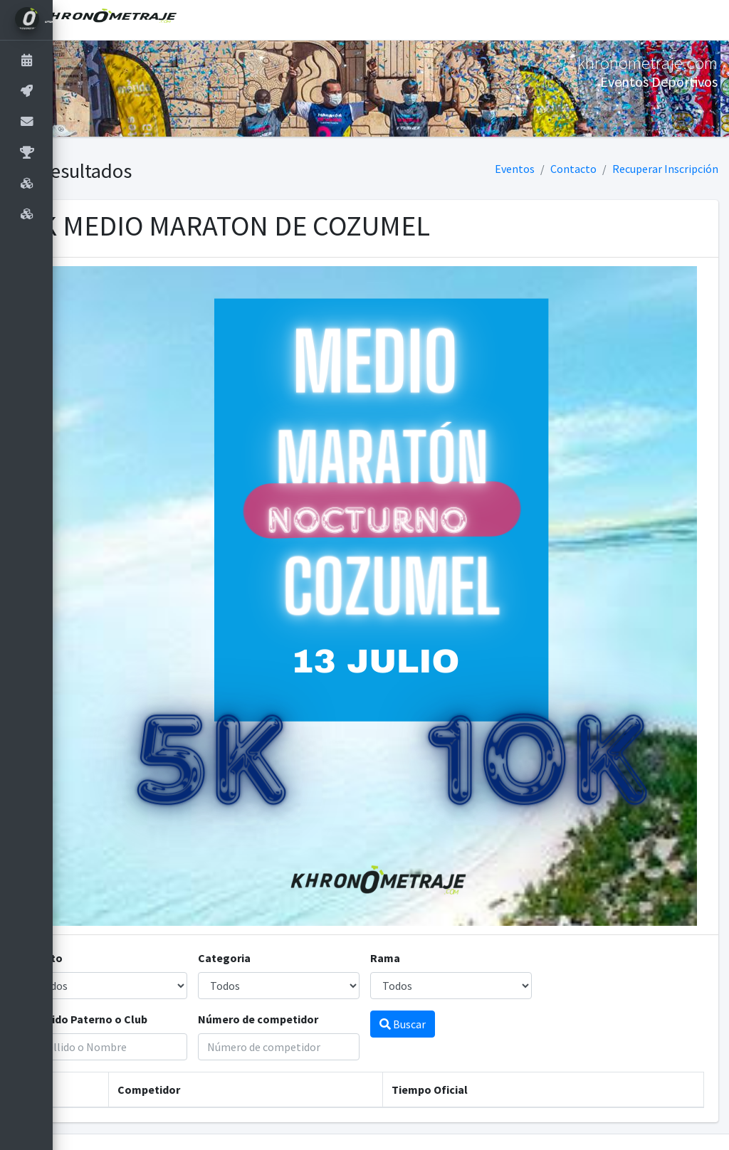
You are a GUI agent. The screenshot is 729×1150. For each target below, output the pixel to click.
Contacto (573, 169)
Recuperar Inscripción (665, 169)
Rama (411, 913)
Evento (96, 913)
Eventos (515, 169)
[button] (74, 20)
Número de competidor (297, 974)
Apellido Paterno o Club (138, 974)
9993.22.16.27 (652, 1130)
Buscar (428, 979)
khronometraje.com (473, 1130)
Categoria (263, 913)
